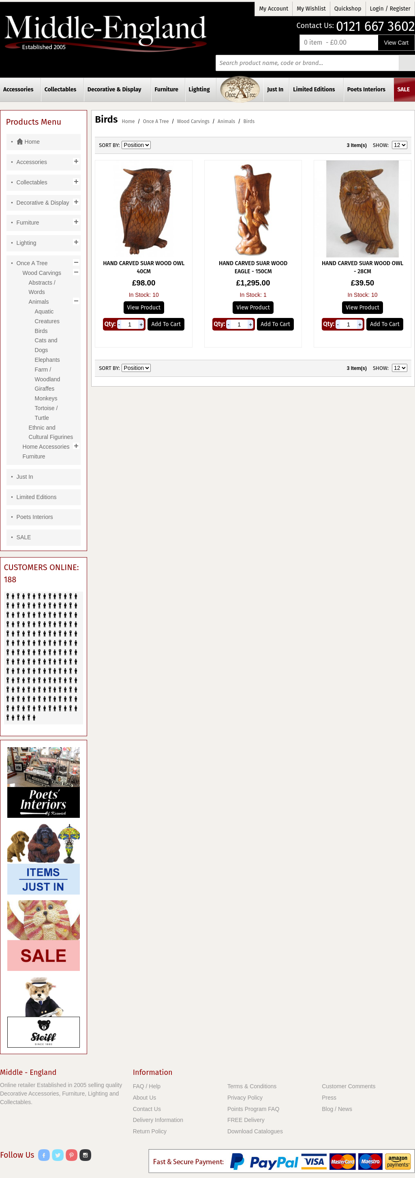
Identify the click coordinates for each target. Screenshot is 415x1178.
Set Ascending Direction (158, 145)
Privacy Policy (245, 1097)
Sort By (108, 145)
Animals (226, 121)
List (186, 145)
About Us (144, 1097)
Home (128, 121)
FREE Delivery (246, 1120)
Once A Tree (156, 121)
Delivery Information (158, 1120)
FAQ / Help (146, 1086)
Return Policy (150, 1131)
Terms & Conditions (251, 1086)
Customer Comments (348, 1086)
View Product (143, 307)
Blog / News (337, 1109)
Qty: (110, 324)
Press (329, 1097)
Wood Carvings (193, 121)
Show (380, 145)
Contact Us (147, 1109)
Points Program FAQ (253, 1109)
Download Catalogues (255, 1131)
